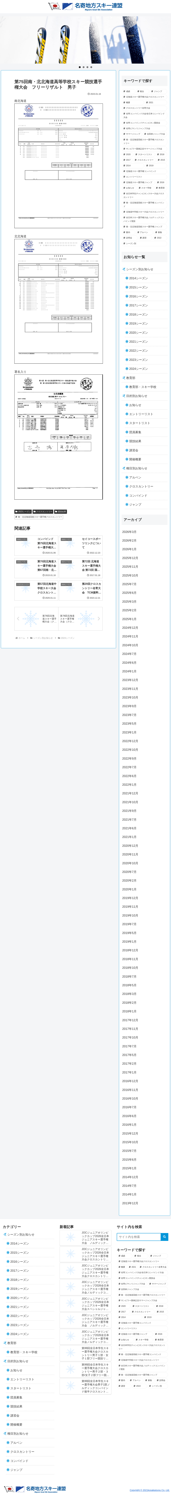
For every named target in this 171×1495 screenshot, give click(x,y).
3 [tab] (87, 67)
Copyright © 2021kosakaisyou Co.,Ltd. (150, 1490)
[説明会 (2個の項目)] (130, 237)
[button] (164, 1237)
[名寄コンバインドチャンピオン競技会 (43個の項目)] (144, 122)
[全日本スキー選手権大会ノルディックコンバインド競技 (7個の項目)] (144, 219)
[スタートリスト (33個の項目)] (144, 154)
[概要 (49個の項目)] (133, 102)
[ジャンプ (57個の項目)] (158, 91)
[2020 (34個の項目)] (127, 154)
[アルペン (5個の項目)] (144, 232)
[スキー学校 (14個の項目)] (145, 188)
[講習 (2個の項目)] (145, 237)
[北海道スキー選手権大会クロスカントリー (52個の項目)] (144, 97)
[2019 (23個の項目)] (156, 165)
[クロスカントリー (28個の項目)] (144, 160)
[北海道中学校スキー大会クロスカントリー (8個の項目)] (144, 212)
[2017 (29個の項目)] (127, 160)
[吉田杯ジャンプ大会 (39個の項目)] (155, 134)
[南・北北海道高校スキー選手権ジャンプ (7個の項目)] (144, 226)
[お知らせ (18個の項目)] (129, 188)
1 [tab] (80, 67)
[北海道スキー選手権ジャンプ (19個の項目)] (138, 182)
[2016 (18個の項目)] (161, 182)
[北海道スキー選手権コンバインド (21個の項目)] (144, 171)
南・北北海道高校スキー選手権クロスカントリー (38, 517)
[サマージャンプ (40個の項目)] (132, 134)
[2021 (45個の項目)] (156, 102)
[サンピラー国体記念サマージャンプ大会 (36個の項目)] (144, 148)
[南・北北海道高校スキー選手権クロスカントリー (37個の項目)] (144, 141)
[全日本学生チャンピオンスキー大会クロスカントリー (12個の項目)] (144, 195)
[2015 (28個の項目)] (161, 160)
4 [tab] (91, 67)
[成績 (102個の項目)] (128, 91)
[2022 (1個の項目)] (160, 237)
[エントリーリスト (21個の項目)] (144, 176)
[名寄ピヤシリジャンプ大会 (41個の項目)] (144, 128)
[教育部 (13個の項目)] (160, 188)
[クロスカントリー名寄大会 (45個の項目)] (144, 108)
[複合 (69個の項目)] (142, 91)
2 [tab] (83, 67)
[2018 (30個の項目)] (161, 154)
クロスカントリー (43, 511)
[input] (142, 1237)
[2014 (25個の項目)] (133, 165)
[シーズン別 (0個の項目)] (144, 243)
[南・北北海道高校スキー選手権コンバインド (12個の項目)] (144, 204)
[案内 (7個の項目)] (128, 232)
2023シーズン (23, 511)
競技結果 (60, 511)
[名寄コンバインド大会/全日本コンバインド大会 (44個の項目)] (144, 115)
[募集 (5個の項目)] (160, 232)
